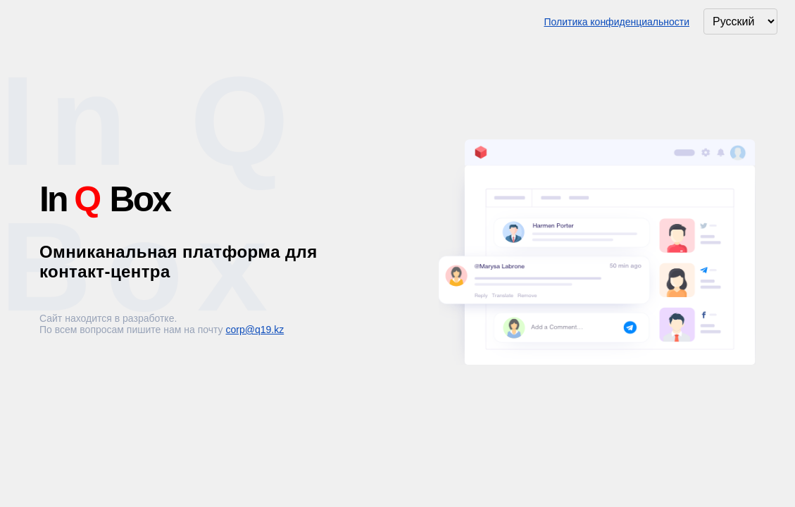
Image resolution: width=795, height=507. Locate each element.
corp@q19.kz (254, 329)
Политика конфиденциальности (616, 21)
